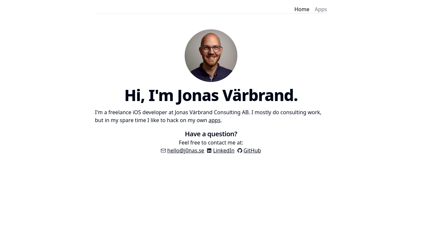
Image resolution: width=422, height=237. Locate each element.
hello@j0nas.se (185, 150)
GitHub (252, 150)
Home (302, 9)
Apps (321, 9)
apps (215, 120)
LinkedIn (223, 150)
